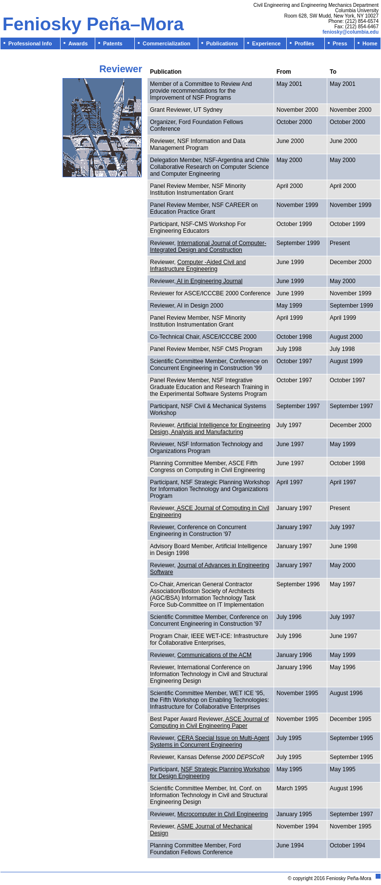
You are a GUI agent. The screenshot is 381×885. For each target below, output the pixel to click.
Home (367, 43)
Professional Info (27, 43)
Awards (75, 43)
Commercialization (163, 43)
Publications (219, 43)
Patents (110, 43)
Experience (264, 43)
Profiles (302, 43)
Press (337, 43)
